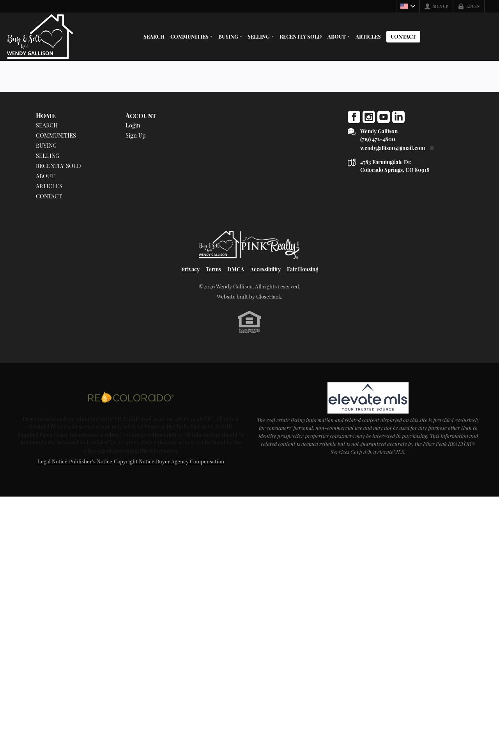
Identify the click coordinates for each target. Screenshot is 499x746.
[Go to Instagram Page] (369, 117)
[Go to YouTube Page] (383, 117)
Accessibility (265, 268)
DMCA (235, 268)
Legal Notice (52, 461)
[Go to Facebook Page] (354, 117)
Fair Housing (302, 268)
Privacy (190, 268)
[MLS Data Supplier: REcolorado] (131, 397)
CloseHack (268, 296)
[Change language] (407, 6)
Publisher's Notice (90, 461)
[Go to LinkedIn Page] (398, 117)
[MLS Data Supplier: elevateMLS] (367, 398)
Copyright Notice (134, 461)
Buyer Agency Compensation (190, 461)
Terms (213, 268)
